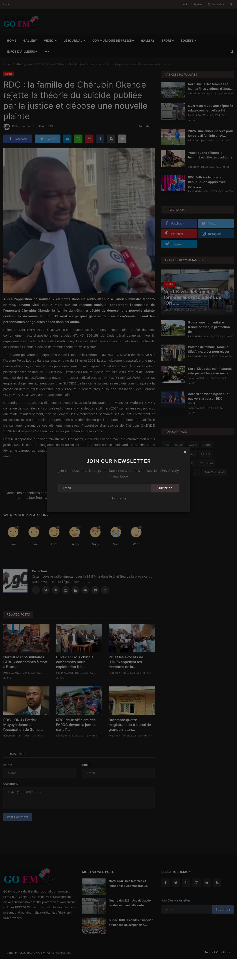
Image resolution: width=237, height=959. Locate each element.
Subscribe (164, 488)
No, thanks (118, 498)
